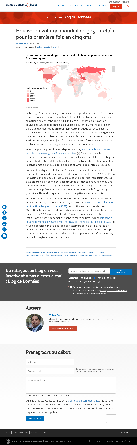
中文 (61, 47)
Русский (87, 281)
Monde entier (56, 255)
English (39, 47)
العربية (55, 47)
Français (31, 47)
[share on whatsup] (4, 229)
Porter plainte (126, 432)
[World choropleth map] (71, 81)
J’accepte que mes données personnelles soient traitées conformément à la (100, 290)
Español (47, 47)
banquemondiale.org (119, 2)
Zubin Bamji (22, 43)
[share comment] (4, 236)
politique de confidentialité (83, 400)
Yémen (90, 252)
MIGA (62, 441)
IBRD (47, 441)
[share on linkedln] (4, 224)
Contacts (101, 6)
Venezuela (82, 252)
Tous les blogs (75, 6)
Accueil (61, 6)
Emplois (34, 432)
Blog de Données (77, 17)
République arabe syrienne (65, 252)
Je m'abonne (120, 271)
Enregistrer (35, 418)
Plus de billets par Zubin (62, 328)
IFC (57, 441)
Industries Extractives (35, 252)
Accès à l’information (20, 432)
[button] (128, 6)
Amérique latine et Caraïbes (37, 255)
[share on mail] (4, 207)
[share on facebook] (4, 212)
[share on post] (4, 218)
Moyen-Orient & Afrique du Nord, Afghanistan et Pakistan (89, 255)
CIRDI (69, 441)
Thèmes (89, 6)
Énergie (50, 252)
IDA (52, 441)
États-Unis (99, 252)
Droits (8, 432)
